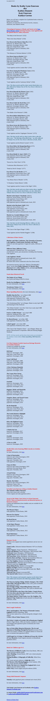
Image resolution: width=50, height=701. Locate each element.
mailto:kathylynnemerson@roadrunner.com (30, 692)
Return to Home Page (13, 699)
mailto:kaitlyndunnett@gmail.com (18, 694)
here (23, 284)
